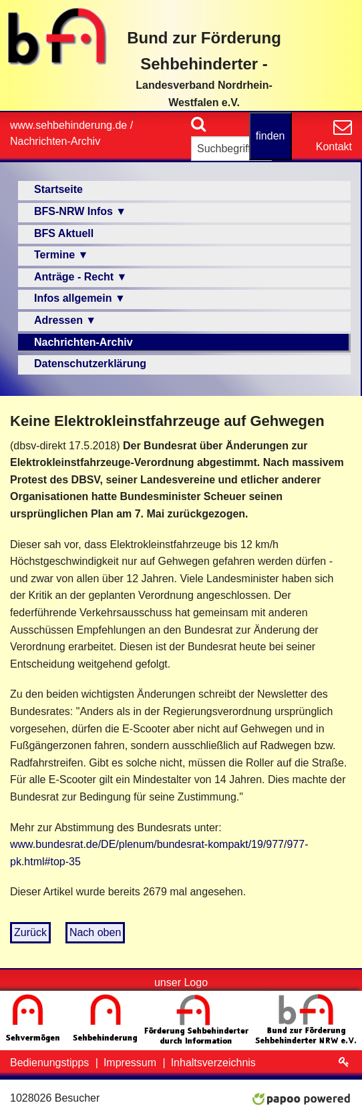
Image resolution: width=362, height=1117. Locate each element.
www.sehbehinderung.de (68, 125)
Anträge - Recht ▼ (80, 276)
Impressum (132, 1062)
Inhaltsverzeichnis (213, 1062)
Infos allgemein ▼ (80, 298)
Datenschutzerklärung (90, 363)
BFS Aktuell (64, 233)
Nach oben (95, 932)
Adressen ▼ (65, 320)
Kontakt (334, 146)
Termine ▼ (61, 254)
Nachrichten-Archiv (55, 141)
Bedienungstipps (51, 1062)
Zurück (30, 932)
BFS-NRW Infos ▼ (80, 211)
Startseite (58, 189)
